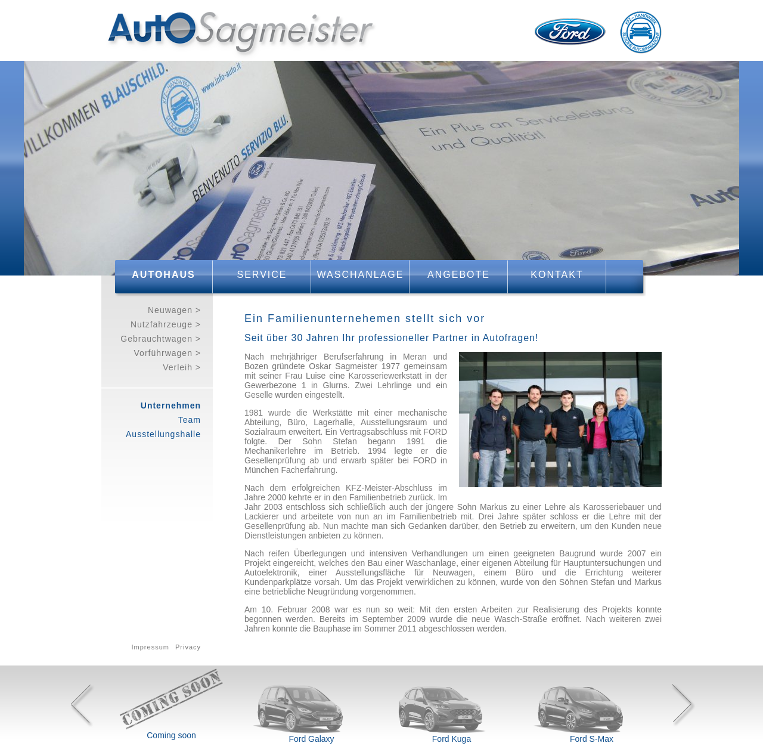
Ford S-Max (591, 739)
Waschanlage (360, 275)
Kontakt (557, 275)
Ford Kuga (451, 739)
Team (189, 420)
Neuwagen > (174, 310)
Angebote (458, 275)
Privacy (188, 647)
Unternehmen (171, 405)
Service (262, 275)
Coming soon (171, 735)
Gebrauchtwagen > (160, 338)
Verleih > (182, 367)
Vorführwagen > (167, 353)
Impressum (150, 647)
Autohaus (163, 275)
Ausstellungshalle (163, 434)
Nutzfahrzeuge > (166, 324)
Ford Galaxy (311, 739)
